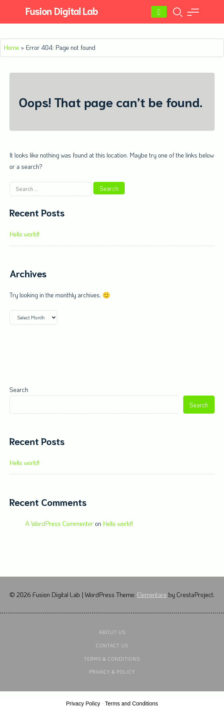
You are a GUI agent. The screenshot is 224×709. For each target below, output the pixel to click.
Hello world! (24, 234)
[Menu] (159, 12)
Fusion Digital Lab (61, 10)
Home (11, 47)
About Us (112, 632)
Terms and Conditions (131, 703)
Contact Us (112, 645)
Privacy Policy (83, 703)
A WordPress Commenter (59, 523)
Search (18, 389)
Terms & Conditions (112, 659)
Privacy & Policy (112, 672)
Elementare (152, 594)
